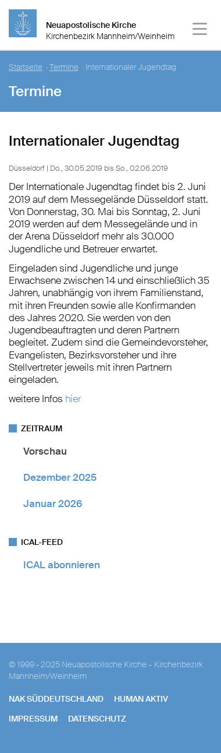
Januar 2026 (52, 503)
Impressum (33, 718)
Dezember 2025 (60, 477)
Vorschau (45, 451)
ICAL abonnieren (61, 564)
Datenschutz (97, 718)
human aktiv (141, 699)
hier (72, 398)
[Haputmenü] (200, 30)
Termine (64, 67)
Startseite (25, 67)
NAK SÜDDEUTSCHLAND (56, 699)
